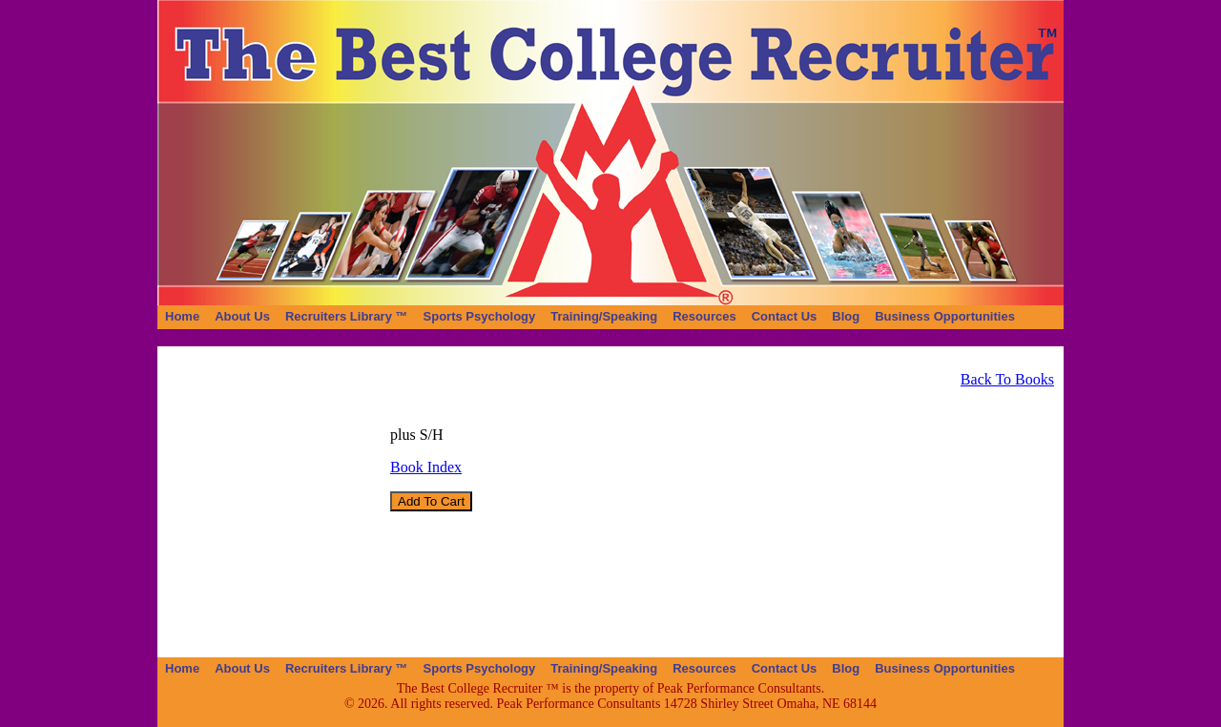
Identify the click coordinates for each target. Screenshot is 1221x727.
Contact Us (784, 316)
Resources (704, 316)
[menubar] (590, 316)
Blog (845, 316)
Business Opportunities (945, 316)
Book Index (426, 467)
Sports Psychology (480, 316)
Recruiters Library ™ (346, 316)
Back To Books (1007, 379)
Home (182, 316)
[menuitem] (182, 316)
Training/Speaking (603, 316)
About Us (242, 316)
